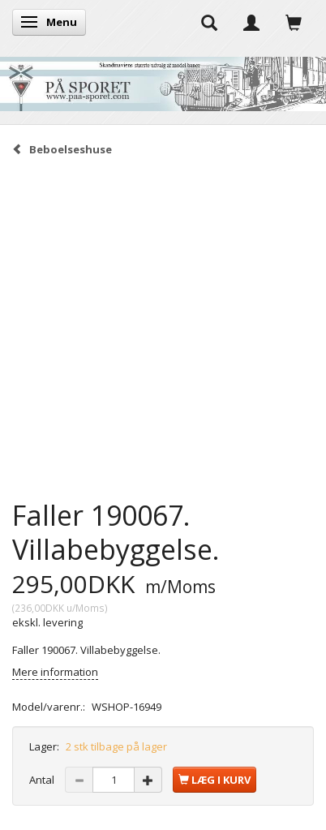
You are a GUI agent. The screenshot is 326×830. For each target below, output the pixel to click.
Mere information (55, 671)
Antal (43, 779)
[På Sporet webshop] (163, 80)
